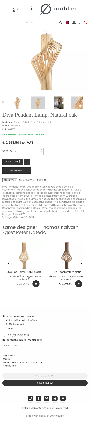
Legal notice (9, 355)
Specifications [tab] (26, 180)
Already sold (9, 365)
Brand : (6, 126)
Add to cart (13, 161)
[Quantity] (27, 151)
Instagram (30, 398)
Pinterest (63, 398)
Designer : (7, 122)
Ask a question (16, 170)
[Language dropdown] (67, 22)
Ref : (4, 129)
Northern (15, 125)
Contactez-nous (8, 345)
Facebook (38, 398)
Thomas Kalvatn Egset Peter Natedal (32, 122)
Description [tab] (10, 180)
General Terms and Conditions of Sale (22, 362)
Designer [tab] (41, 180)
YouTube (55, 398)
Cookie (7, 359)
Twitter (46, 398)
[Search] (43, 22)
